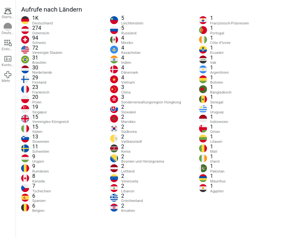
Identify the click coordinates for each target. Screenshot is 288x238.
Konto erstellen (9, 61)
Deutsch (8, 29)
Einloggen (9, 45)
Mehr (7, 76)
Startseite (9, 13)
